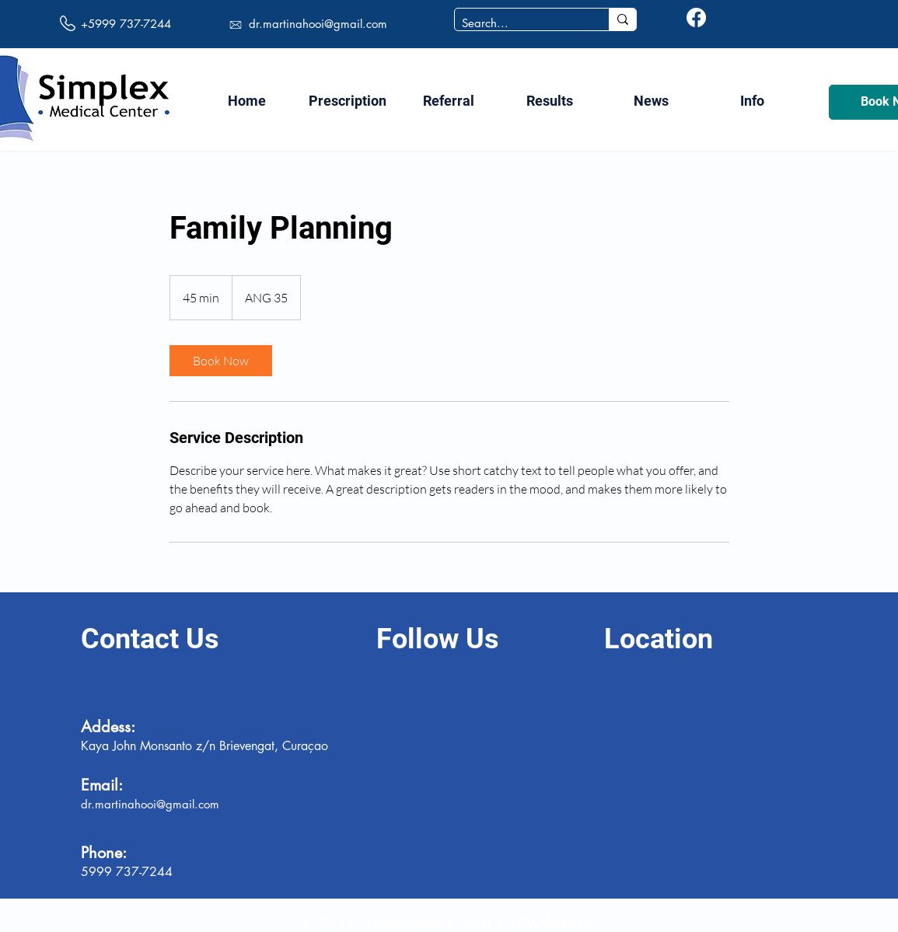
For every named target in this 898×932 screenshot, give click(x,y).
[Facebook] (696, 17)
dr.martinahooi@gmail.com (318, 23)
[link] (220, 360)
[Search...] (519, 23)
